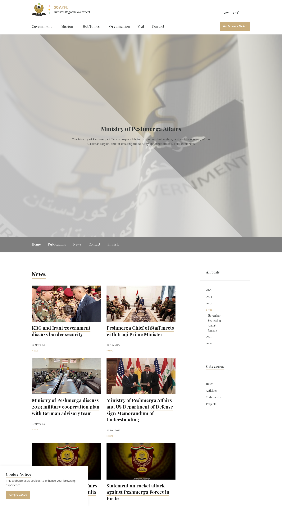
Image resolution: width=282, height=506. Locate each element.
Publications (57, 244)
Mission (67, 26)
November (214, 315)
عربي (226, 12)
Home (36, 244)
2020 (209, 343)
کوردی (236, 12)
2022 (209, 310)
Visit (141, 26)
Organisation (119, 26)
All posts (213, 272)
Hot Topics (91, 26)
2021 (209, 336)
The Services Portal (234, 26)
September (214, 320)
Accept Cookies (18, 495)
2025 (209, 289)
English (113, 244)
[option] (141, 135)
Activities (211, 390)
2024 (209, 296)
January (212, 330)
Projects (211, 404)
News (77, 244)
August (212, 325)
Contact (158, 26)
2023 (209, 303)
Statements (213, 397)
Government (42, 26)
